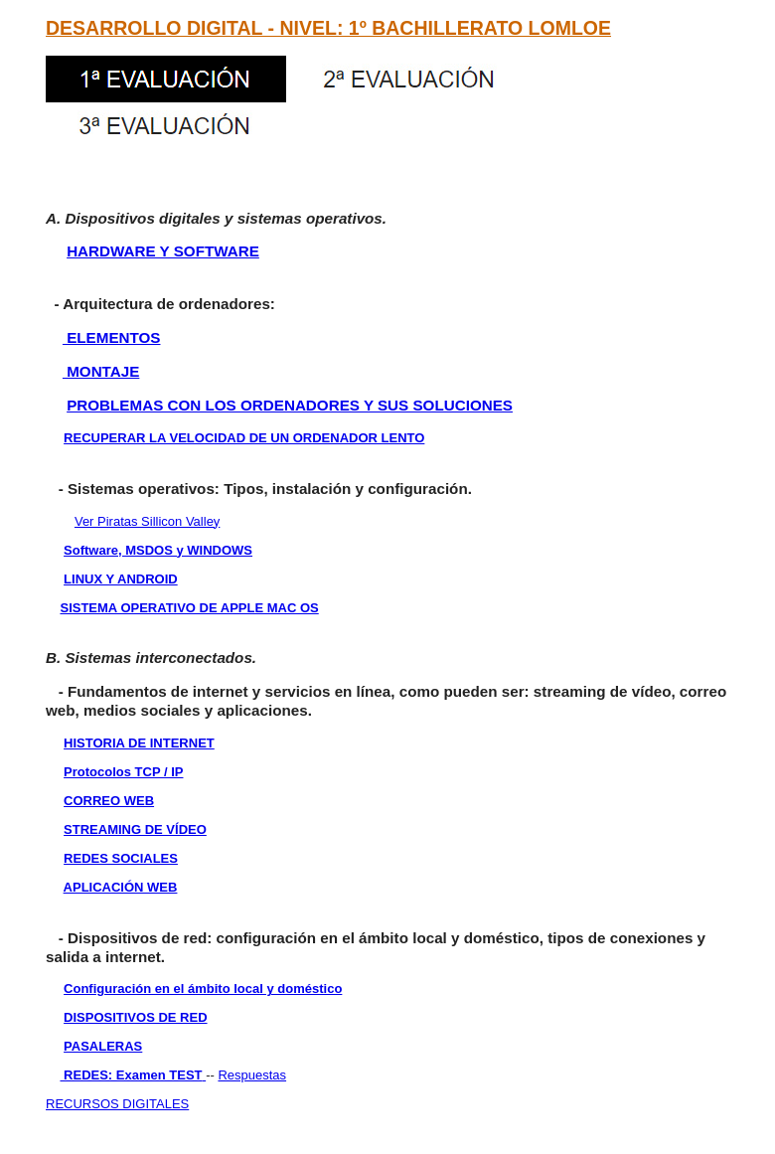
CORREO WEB (109, 800)
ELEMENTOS (112, 337)
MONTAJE (101, 371)
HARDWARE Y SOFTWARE (163, 251)
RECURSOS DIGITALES (117, 1103)
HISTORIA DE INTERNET (139, 743)
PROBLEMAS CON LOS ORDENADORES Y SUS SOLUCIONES (290, 405)
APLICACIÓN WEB (121, 887)
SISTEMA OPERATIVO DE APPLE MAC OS (189, 607)
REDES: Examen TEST (131, 1075)
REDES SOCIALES (121, 858)
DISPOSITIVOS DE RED (135, 1017)
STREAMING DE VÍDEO (135, 829)
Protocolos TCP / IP (123, 771)
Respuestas (252, 1075)
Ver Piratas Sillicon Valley (147, 521)
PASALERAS (103, 1046)
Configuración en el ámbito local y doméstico (203, 988)
